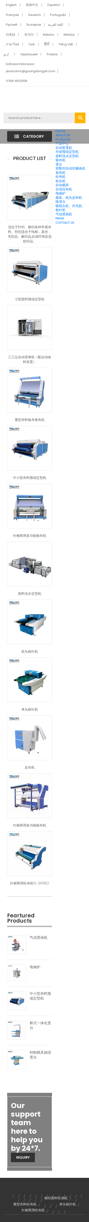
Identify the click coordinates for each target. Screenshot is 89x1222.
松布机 (61, 176)
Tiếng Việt (66, 44)
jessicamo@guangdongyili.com (30, 71)
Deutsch (34, 15)
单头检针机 (29, 709)
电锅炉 (61, 193)
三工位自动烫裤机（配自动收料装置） (29, 359)
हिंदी (46, 44)
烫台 (59, 164)
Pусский (11, 24)
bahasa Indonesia (20, 64)
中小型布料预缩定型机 (29, 477)
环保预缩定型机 (67, 151)
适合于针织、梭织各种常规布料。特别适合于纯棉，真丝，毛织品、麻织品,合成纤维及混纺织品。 (30, 234)
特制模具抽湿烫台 (40, 1055)
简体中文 (32, 5)
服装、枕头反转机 (69, 197)
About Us (63, 135)
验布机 (61, 160)
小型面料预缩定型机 (30, 299)
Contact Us (65, 222)
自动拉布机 (64, 189)
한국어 (29, 34)
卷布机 (61, 172)
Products (63, 139)
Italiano (48, 34)
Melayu (69, 34)
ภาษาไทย (12, 44)
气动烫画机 (64, 214)
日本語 (10, 34)
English (11, 5)
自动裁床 (62, 185)
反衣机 (30, 767)
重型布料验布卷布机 (30, 419)
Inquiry (23, 1157)
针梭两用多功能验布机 (29, 535)
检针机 (61, 210)
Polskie (52, 54)
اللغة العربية (55, 24)
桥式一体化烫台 (40, 1025)
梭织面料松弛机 (56, 1198)
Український (28, 54)
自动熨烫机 (64, 147)
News (60, 218)
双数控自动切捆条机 (70, 168)
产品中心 (62, 143)
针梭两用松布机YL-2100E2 (29, 883)
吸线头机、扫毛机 (69, 205)
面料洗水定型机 (67, 156)
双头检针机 (29, 651)
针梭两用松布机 (33, 1210)
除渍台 (61, 201)
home (61, 131)
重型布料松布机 (25, 1204)
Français (12, 15)
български (34, 24)
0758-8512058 (16, 81)
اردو (6, 54)
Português (58, 15)
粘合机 (61, 181)
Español (53, 5)
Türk (31, 44)
